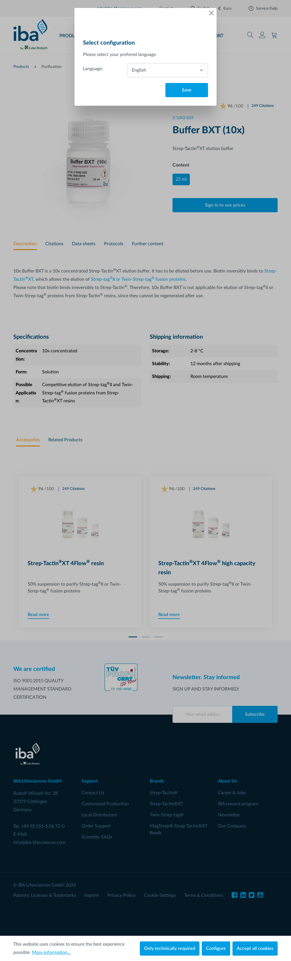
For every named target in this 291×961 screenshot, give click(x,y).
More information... (51, 952)
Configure (216, 948)
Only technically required (169, 948)
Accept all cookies (255, 948)
